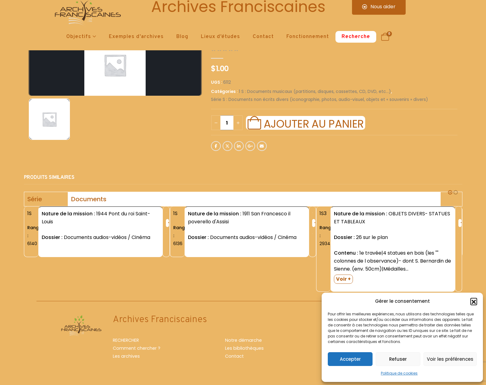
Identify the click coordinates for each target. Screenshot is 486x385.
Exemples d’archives (136, 36)
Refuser (398, 359)
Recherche (356, 36)
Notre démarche (243, 340)
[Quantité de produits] (227, 122)
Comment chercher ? (136, 348)
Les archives (126, 356)
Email (262, 146)
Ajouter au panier (314, 123)
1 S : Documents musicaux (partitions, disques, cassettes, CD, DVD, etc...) (315, 91)
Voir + (343, 279)
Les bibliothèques (244, 348)
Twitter (227, 146)
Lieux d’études (220, 36)
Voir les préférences (450, 359)
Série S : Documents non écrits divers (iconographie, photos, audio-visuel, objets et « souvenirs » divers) (319, 99)
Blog (182, 36)
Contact (263, 36)
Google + (250, 146)
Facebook (216, 146)
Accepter (350, 359)
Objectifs (78, 36)
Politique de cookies (399, 373)
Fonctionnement (307, 36)
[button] (474, 301)
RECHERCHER (126, 340)
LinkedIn (239, 146)
